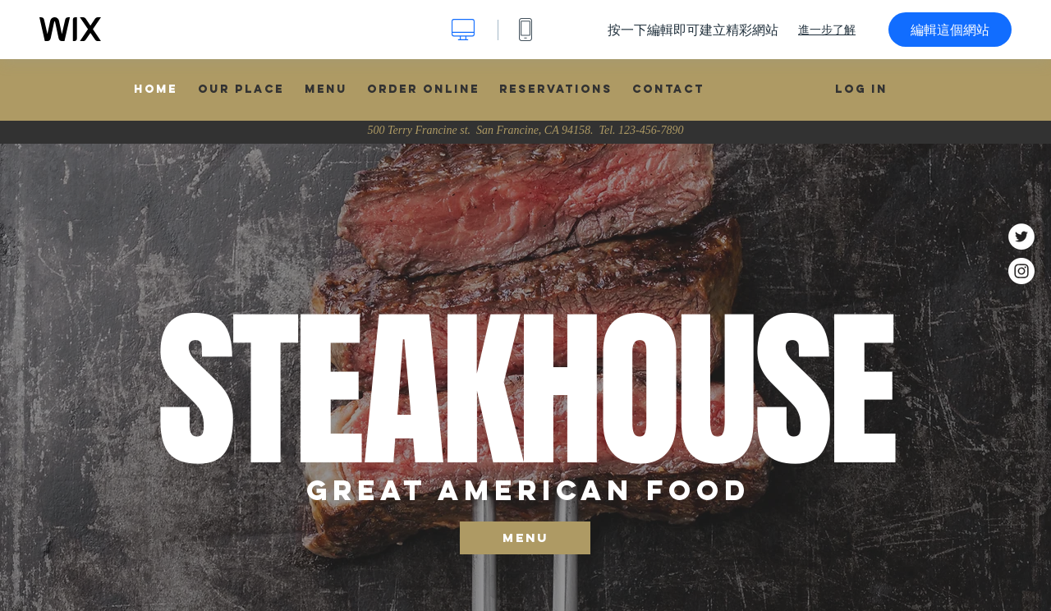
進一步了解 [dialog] (827, 29)
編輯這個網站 (950, 29)
